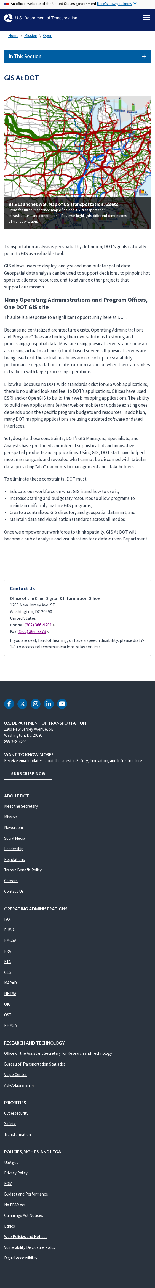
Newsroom (13, 827)
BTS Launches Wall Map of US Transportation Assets (63, 204)
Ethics (9, 1226)
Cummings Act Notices (23, 1215)
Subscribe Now (28, 773)
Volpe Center (15, 1074)
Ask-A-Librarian (19, 1085)
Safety (10, 1123)
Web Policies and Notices (25, 1236)
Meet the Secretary (21, 806)
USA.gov (11, 1162)
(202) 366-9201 (39, 624)
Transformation (17, 1134)
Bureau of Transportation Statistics (35, 1064)
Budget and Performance (26, 1194)
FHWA (9, 929)
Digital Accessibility (20, 1257)
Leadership (13, 848)
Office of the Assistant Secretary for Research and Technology (58, 1053)
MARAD (10, 982)
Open (47, 35)
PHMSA (10, 1025)
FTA (7, 961)
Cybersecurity (16, 1113)
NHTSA (10, 993)
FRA (7, 951)
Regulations (14, 859)
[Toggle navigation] (146, 17)
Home (13, 35)
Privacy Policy (16, 1172)
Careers (11, 880)
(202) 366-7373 (33, 631)
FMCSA (10, 940)
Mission (30, 35)
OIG (7, 1004)
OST (8, 1014)
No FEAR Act (15, 1204)
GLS (7, 972)
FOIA (8, 1183)
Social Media (14, 838)
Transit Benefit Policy (23, 870)
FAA (7, 919)
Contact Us (14, 891)
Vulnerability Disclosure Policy (29, 1247)
